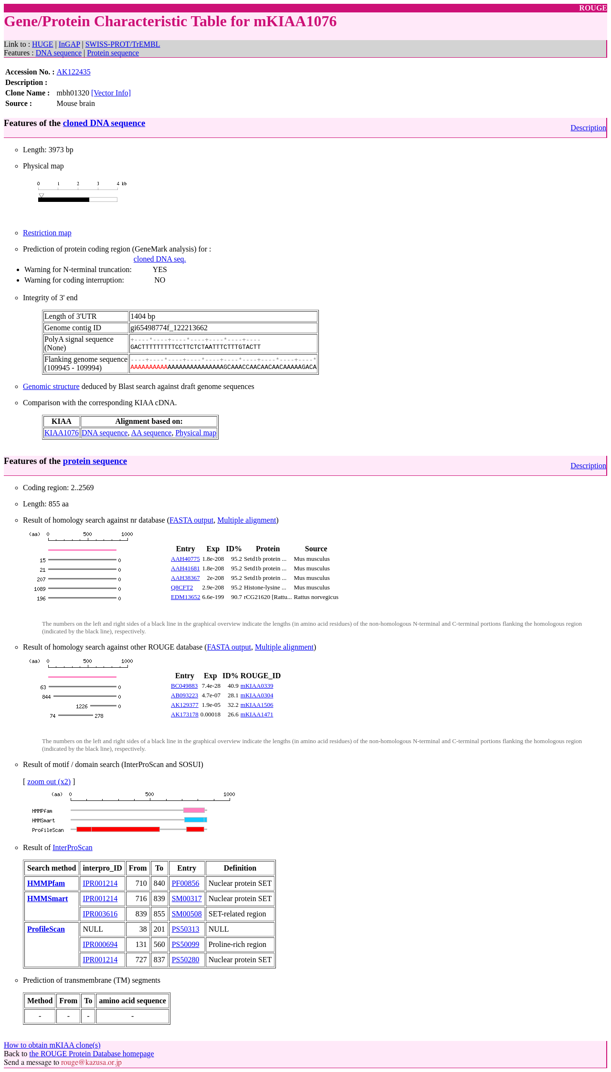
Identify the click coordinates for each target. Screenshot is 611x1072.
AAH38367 (185, 577)
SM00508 (187, 914)
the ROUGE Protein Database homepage (91, 1054)
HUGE (42, 44)
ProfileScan (46, 929)
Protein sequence (113, 53)
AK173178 (185, 714)
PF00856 (186, 883)
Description (588, 128)
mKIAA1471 (257, 714)
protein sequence (95, 461)
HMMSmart (47, 898)
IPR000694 (100, 944)
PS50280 (186, 960)
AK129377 (185, 704)
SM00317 (187, 898)
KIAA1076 (61, 433)
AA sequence (151, 433)
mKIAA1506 (257, 704)
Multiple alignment (246, 520)
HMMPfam (46, 883)
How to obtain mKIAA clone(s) (52, 1045)
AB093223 (184, 695)
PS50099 (186, 944)
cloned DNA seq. (160, 259)
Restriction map (47, 233)
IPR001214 (100, 883)
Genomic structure (51, 386)
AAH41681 (185, 568)
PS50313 (186, 929)
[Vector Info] (111, 93)
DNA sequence (59, 53)
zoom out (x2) (49, 782)
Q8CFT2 (182, 587)
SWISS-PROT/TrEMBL (122, 44)
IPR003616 (100, 914)
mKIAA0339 (257, 685)
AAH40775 (185, 558)
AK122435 (74, 72)
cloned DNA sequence (104, 123)
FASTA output (191, 520)
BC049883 (184, 685)
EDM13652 (185, 596)
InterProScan (73, 847)
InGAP (69, 44)
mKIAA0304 (257, 695)
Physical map (195, 433)
